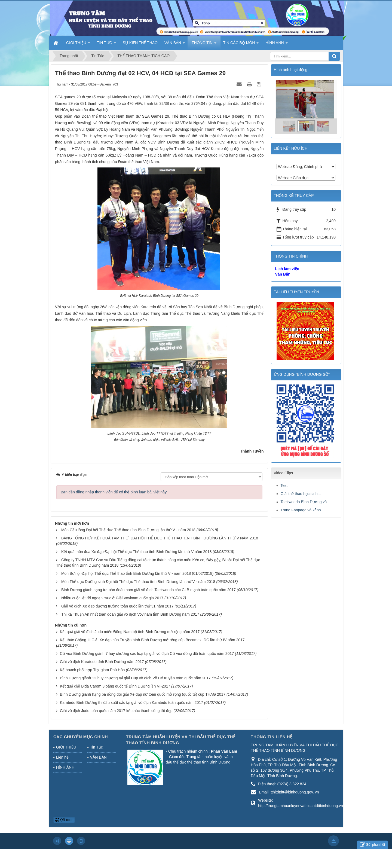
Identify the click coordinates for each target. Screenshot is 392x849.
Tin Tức (96, 747)
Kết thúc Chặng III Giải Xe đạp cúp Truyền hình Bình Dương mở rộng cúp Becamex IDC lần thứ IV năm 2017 (152, 640)
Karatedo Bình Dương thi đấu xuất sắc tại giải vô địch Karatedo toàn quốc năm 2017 (131, 702)
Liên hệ (62, 757)
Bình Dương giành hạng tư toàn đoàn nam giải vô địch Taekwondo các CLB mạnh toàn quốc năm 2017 (148, 590)
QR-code (64, 820)
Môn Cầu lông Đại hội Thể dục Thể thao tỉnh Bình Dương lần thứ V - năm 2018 (128, 530)
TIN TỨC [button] (106, 44)
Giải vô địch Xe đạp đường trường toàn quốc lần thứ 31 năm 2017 (117, 606)
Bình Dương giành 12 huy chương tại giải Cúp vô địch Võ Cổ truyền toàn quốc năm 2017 (135, 678)
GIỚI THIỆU (66, 747)
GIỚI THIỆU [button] (78, 44)
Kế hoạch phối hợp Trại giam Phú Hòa (92, 670)
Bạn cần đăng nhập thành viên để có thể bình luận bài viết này (114, 492)
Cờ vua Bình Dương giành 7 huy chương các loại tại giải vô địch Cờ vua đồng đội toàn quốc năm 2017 (147, 653)
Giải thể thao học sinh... (301, 493)
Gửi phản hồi (372, 844)
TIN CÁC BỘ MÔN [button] (241, 44)
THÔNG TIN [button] (204, 44)
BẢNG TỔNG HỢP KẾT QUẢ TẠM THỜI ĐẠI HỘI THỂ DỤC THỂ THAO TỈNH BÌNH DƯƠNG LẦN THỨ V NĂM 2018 (159, 538)
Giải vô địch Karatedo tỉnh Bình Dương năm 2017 (102, 661)
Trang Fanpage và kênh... (302, 510)
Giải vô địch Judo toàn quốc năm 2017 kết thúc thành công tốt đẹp (116, 710)
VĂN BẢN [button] (174, 44)
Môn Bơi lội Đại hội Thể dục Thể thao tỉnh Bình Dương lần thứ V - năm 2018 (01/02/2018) (137, 573)
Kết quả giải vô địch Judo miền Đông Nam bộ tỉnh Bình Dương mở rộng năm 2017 (130, 632)
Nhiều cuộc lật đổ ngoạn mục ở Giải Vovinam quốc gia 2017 (112, 598)
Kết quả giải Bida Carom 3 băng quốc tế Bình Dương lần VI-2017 (115, 686)
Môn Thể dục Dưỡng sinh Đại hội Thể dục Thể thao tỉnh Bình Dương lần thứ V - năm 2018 (138, 581)
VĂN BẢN (98, 757)
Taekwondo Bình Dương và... (305, 502)
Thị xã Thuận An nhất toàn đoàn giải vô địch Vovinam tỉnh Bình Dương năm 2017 (130, 614)
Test (284, 485)
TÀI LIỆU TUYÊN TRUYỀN (296, 292)
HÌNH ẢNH (65, 767)
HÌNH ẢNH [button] (276, 44)
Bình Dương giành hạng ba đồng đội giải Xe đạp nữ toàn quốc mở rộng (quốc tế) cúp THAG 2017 (142, 694)
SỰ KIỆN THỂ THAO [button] (140, 43)
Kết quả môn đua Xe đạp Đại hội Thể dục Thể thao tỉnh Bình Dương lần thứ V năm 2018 (136, 551)
